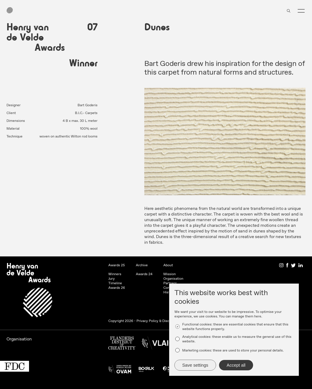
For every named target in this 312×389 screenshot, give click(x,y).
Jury (111, 278)
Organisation (173, 278)
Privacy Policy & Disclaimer (157, 321)
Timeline (115, 283)
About (168, 265)
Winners (114, 274)
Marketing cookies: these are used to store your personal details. (233, 350)
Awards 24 (144, 274)
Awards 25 (116, 265)
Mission (169, 274)
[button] (301, 11)
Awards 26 (116, 288)
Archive (142, 265)
